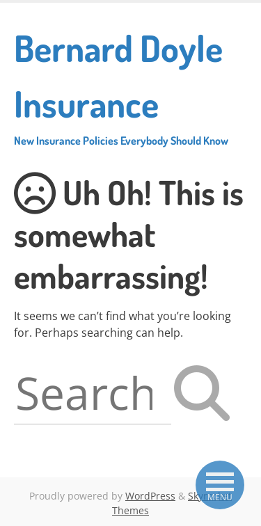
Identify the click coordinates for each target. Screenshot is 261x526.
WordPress (150, 495)
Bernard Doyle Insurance (130, 86)
